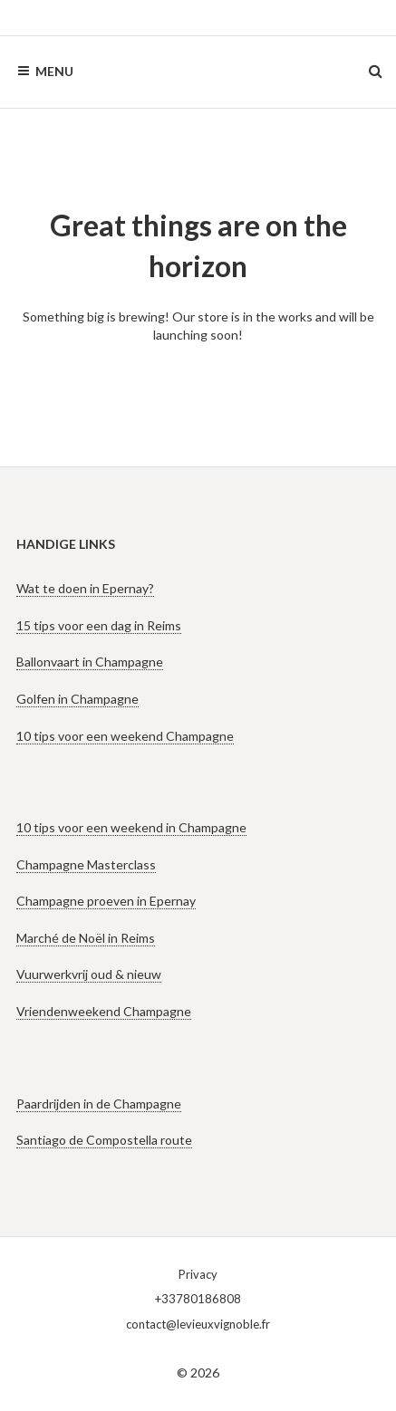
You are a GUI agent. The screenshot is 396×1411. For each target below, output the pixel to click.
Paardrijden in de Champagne (98, 1103)
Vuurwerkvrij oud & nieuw (88, 974)
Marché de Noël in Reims (85, 937)
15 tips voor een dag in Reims (98, 625)
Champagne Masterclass (86, 864)
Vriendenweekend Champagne (103, 1011)
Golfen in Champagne (77, 698)
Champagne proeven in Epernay (106, 900)
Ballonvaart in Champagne (89, 661)
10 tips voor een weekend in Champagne (131, 827)
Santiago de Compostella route (104, 1139)
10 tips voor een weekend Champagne (125, 736)
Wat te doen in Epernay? (85, 588)
